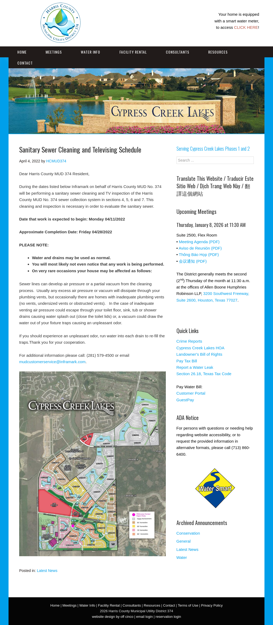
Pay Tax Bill (186, 361)
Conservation (188, 533)
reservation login (168, 617)
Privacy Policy (212, 605)
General (183, 541)
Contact (25, 63)
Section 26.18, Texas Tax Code (203, 373)
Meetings (54, 52)
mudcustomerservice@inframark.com (52, 361)
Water (181, 557)
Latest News (47, 570)
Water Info (90, 52)
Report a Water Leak (194, 367)
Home (22, 52)
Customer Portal (190, 393)
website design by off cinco (112, 617)
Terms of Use (188, 605)
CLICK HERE (246, 27)
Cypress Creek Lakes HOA (200, 348)
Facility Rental (133, 52)
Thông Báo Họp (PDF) (199, 254)
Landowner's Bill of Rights (199, 354)
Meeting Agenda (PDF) (199, 241)
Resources (218, 52)
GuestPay (185, 400)
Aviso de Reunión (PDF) (200, 248)
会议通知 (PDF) (193, 261)
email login (144, 617)
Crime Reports (189, 341)
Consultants (177, 52)
